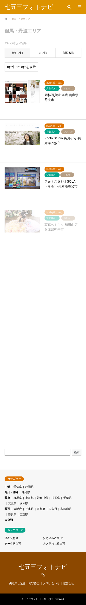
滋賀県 (53, 508)
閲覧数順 (68, 52)
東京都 (29, 497)
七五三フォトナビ (43, 566)
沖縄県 (26, 492)
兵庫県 (29, 508)
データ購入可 (13, 543)
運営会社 (68, 583)
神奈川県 (42, 497)
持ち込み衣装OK (53, 538)
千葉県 (67, 497)
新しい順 (17, 52)
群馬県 (18, 497)
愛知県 (18, 486)
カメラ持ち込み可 (54, 543)
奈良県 (12, 514)
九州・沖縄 (11, 492)
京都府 (41, 508)
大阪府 (18, 508)
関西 (7, 508)
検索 (77, 452)
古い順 (43, 52)
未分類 (9, 520)
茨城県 (12, 503)
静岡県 (29, 486)
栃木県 (24, 503)
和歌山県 (66, 508)
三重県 (24, 514)
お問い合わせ (51, 583)
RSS (43, 574)
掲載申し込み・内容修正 (24, 583)
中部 (7, 486)
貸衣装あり (11, 538)
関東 (7, 497)
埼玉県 (56, 497)
